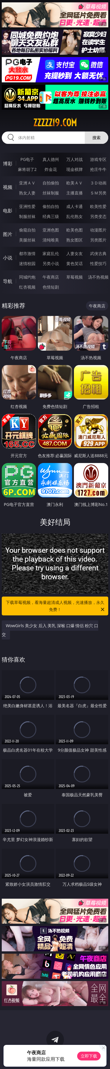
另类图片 (98, 240)
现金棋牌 (74, 169)
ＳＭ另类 (98, 193)
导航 (7, 281)
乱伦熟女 (74, 216)
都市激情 (27, 253)
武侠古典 (98, 253)
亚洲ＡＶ (27, 183)
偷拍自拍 (51, 206)
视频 (7, 187)
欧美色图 (74, 230)
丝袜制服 (51, 193)
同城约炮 (27, 277)
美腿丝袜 (27, 240)
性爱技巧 (98, 263)
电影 (7, 210)
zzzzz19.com (55, 123)
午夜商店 (51, 277)
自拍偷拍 (51, 183)
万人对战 (74, 159)
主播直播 (74, 193)
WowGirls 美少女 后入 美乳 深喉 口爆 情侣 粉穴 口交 (50, 630)
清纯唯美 (51, 240)
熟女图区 (74, 240)
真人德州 (51, 159)
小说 (7, 257)
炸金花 (51, 169)
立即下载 (89, 1056)
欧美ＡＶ (74, 183)
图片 (7, 234)
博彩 (7, 163)
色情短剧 (51, 287)
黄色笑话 (74, 263)
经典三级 (51, 216)
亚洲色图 (51, 230)
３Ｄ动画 (98, 183)
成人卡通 (74, 206)
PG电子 (27, 159)
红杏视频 (27, 287)
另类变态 (98, 216)
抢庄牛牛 (98, 169)
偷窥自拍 (27, 230)
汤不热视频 (98, 277)
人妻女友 (74, 253)
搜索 (96, 137)
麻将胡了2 (27, 169)
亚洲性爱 (27, 206)
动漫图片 (98, 230)
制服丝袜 (27, 216)
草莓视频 (74, 277)
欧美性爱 (98, 206)
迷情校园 (27, 263)
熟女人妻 (27, 193)
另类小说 (51, 263)
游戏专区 (98, 159)
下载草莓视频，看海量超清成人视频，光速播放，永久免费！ (56, 606)
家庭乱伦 (51, 253)
